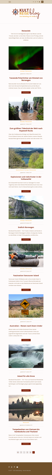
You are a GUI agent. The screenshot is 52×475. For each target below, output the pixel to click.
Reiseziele (29, 71)
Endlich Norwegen (26, 227)
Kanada (22, 121)
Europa (22, 71)
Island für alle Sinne (26, 376)
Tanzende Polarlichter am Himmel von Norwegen (26, 79)
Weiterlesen (26, 92)
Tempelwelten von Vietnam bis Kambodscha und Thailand (26, 430)
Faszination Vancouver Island (26, 275)
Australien (22, 319)
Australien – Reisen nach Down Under (26, 326)
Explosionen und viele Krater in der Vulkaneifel (26, 178)
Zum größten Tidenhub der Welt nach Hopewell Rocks (26, 129)
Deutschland (19, 170)
